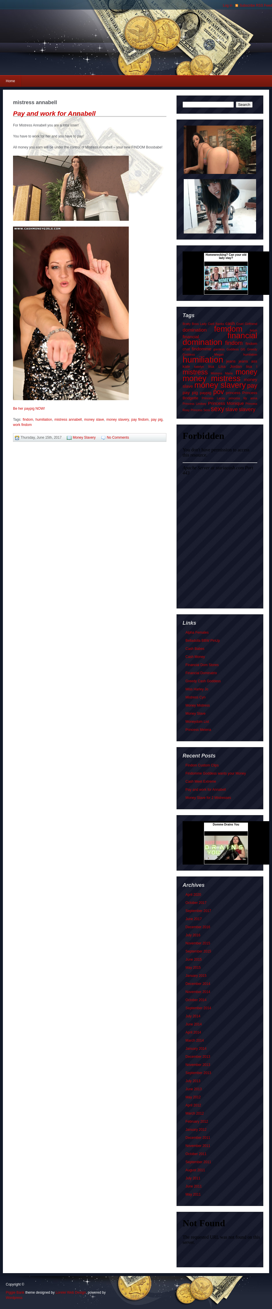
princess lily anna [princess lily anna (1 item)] (243, 398)
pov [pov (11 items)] (218, 392)
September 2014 (198, 1008)
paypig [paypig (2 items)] (205, 393)
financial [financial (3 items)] (191, 336)
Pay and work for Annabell (54, 113)
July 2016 (192, 935)
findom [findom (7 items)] (233, 343)
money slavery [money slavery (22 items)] (220, 384)
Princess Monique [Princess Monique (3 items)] (226, 403)
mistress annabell (68, 420)
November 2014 (197, 992)
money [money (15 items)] (246, 372)
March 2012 (194, 1113)
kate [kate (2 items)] (186, 366)
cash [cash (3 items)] (230, 323)
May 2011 (193, 1194)
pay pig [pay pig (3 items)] (190, 392)
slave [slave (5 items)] (231, 409)
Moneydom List (197, 722)
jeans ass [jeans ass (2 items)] (248, 361)
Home (10, 81)
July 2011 (192, 1178)
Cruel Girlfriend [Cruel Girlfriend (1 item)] (246, 324)
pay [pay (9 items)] (252, 385)
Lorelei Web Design (71, 1292)
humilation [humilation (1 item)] (250, 354)
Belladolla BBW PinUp (202, 641)
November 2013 (197, 1065)
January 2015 (196, 976)
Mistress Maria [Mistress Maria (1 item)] (222, 373)
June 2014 (193, 1024)
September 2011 (198, 1162)
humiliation (44, 420)
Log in (227, 5)
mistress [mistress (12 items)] (195, 372)
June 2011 (193, 1186)
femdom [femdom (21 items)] (228, 328)
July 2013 (192, 1081)
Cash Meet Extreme (200, 781)
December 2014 (197, 984)
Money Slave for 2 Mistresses (208, 798)
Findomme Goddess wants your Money (215, 773)
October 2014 (196, 1000)
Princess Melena (198, 730)
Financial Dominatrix (201, 673)
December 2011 (197, 1138)
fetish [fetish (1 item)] (253, 330)
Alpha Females (197, 632)
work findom (22, 425)
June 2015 (193, 959)
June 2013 (193, 1089)
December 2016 (197, 927)
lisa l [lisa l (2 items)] (251, 366)
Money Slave (195, 714)
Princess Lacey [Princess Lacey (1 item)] (213, 398)
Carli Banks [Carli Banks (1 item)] (216, 324)
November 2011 (197, 1146)
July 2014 (192, 1016)
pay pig (157, 420)
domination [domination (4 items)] (195, 330)
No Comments (118, 437)
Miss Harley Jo (196, 689)
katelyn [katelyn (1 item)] (199, 366)
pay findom (140, 420)
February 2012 (196, 1121)
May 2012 (193, 1097)
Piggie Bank (15, 1292)
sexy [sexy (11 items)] (217, 409)
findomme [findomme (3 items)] (202, 348)
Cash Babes (194, 649)
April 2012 (193, 1105)
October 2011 (196, 1154)
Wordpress (14, 1298)
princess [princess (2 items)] (233, 393)
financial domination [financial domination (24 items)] (220, 339)
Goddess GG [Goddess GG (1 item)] (236, 349)
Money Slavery (84, 437)
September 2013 (198, 1073)
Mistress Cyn (195, 697)
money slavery (117, 420)
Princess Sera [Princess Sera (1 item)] (200, 410)
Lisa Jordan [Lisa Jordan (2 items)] (230, 366)
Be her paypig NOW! (29, 409)
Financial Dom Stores (202, 665)
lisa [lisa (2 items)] (211, 366)
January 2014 (196, 1049)
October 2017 (196, 903)
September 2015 (198, 951)
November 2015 (197, 943)
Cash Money (195, 657)
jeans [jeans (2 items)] (231, 361)
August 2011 (195, 1170)
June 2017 (193, 919)
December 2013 (197, 1057)
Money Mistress (197, 705)
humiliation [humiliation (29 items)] (203, 359)
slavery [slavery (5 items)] (247, 409)
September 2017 (198, 911)
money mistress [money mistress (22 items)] (211, 378)
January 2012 (196, 1130)
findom (28, 420)
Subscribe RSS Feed (256, 5)
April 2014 (193, 1032)
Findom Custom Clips (202, 765)
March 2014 (194, 1040)
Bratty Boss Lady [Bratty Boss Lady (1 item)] (195, 324)
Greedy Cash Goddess (203, 681)
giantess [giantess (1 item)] (219, 349)
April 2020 (193, 895)
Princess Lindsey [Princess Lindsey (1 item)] (194, 403)
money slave (94, 420)
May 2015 (193, 968)
